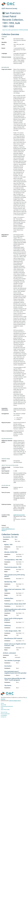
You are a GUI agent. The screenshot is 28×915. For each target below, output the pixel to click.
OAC (8, 4)
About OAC (3, 705)
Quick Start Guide (5, 709)
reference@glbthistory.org (8, 529)
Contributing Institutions (7, 706)
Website (4, 530)
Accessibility (4, 715)
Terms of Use (4, 712)
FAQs (2, 708)
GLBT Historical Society (19, 515)
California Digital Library (15, 700)
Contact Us (3, 717)
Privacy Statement (5, 713)
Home (2, 703)
